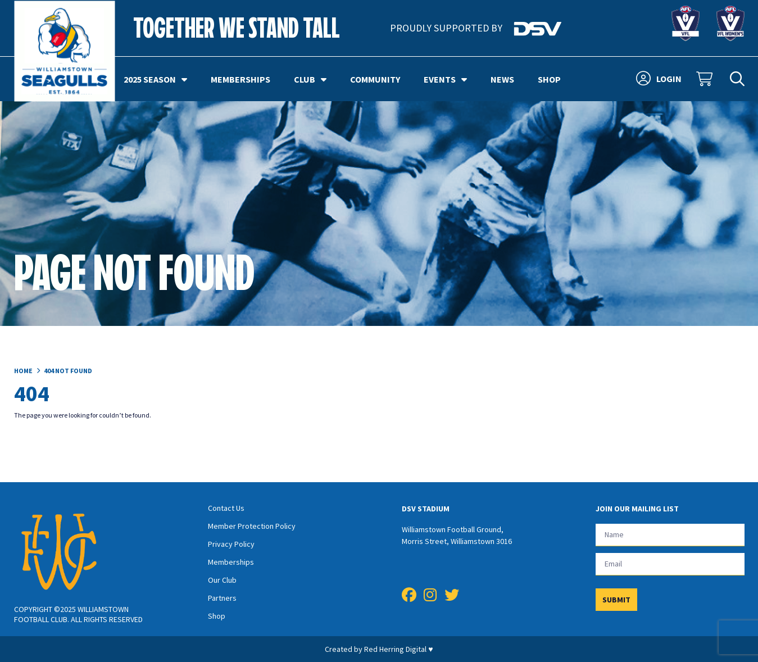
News (502, 79)
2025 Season (155, 79)
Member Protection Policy (252, 526)
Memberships (240, 79)
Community (375, 79)
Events (445, 79)
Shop (549, 79)
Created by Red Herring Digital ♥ (379, 649)
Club (310, 79)
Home (23, 370)
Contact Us (226, 508)
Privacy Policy (231, 544)
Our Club (222, 580)
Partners (222, 598)
